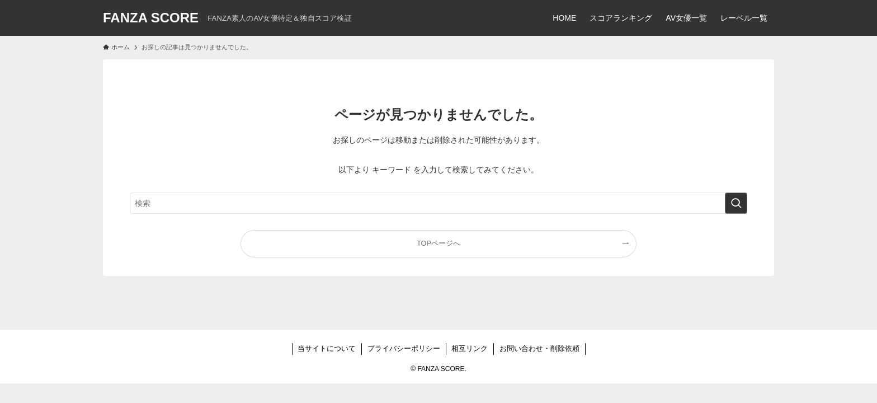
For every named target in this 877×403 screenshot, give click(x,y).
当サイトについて (327, 348)
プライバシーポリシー (403, 348)
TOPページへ (438, 243)
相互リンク (469, 348)
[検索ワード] (438, 203)
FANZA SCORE (151, 18)
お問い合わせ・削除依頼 (539, 348)
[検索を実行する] (736, 203)
